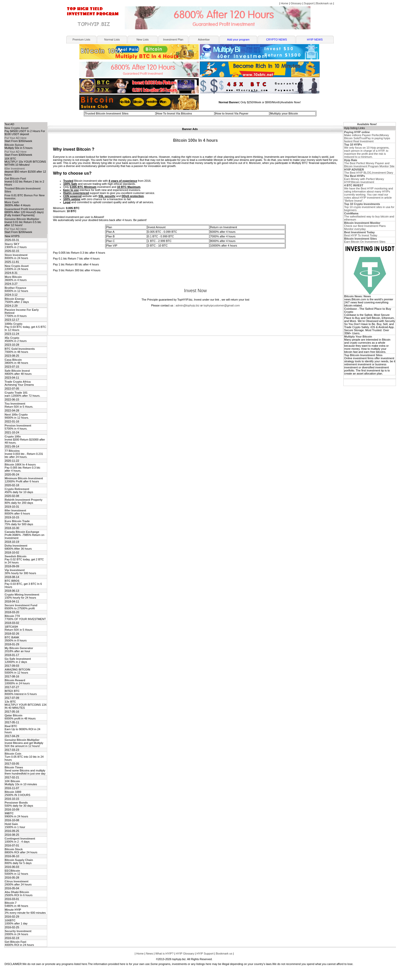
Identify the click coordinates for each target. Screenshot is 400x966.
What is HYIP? (164, 953)
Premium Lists (81, 39)
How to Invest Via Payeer (231, 113)
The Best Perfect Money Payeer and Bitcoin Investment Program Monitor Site (369, 163)
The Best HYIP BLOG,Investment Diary (368, 171)
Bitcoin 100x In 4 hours (195, 140)
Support (309, 3)
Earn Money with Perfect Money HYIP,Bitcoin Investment (364, 179)
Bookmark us (324, 3)
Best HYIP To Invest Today (360, 234)
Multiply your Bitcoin (284, 113)
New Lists (142, 39)
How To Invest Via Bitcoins (174, 113)
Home (284, 3)
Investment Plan (173, 39)
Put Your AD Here (16, 137)
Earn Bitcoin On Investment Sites (364, 240)
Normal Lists (112, 39)
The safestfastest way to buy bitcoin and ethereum (369, 216)
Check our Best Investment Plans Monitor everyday (365, 225)
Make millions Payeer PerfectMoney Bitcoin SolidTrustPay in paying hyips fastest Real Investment (367, 137)
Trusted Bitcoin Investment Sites (107, 113)
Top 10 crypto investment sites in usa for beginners (369, 207)
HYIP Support (205, 953)
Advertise (204, 39)
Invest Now (195, 290)
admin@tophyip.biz (187, 305)
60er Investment (15, 168)
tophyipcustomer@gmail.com (222, 305)
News (149, 953)
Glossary (296, 3)
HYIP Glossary (185, 953)
